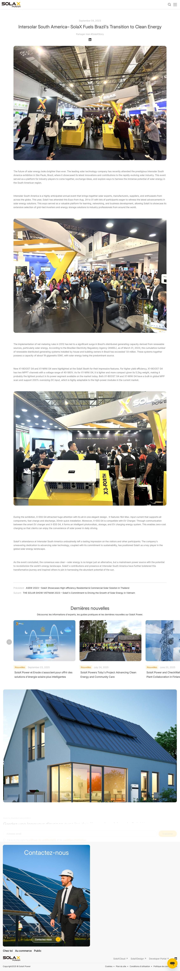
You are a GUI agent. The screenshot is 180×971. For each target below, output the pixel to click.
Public (37, 950)
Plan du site (121, 966)
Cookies (108, 966)
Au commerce (23, 950)
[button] (170, 642)
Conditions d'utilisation (140, 966)
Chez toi (8, 950)
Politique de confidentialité (165, 966)
